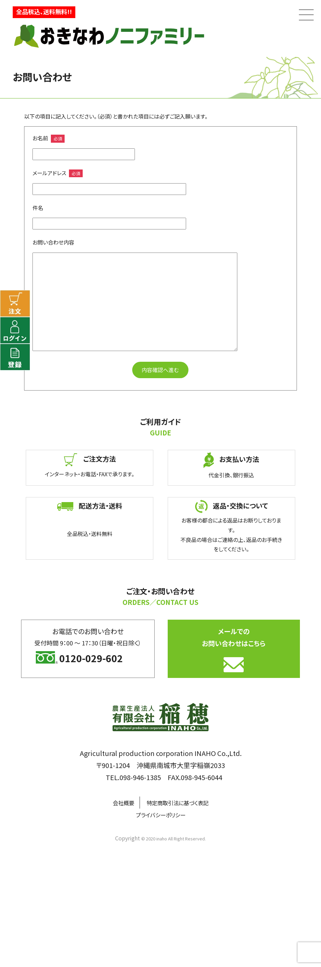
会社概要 (115, 802)
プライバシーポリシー (160, 814)
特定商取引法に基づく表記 (180, 802)
